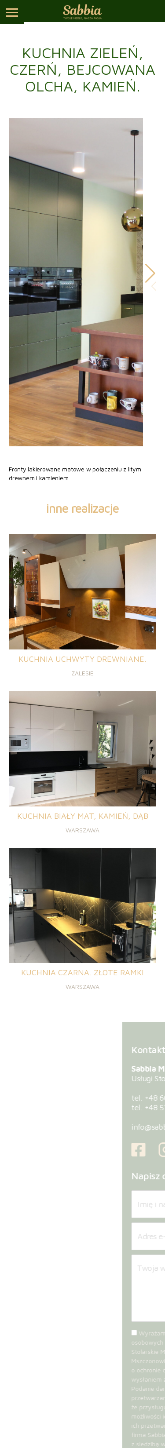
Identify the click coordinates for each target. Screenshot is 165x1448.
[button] (150, 273)
